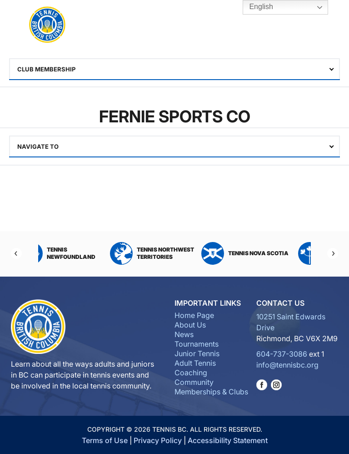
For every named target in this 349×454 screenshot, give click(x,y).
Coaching (190, 372)
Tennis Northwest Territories (170, 253)
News (184, 334)
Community (194, 382)
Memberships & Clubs (211, 391)
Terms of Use (105, 440)
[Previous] (16, 253)
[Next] (332, 253)
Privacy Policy (158, 440)
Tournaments (196, 343)
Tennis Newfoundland (76, 253)
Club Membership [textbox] (46, 69)
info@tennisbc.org (287, 364)
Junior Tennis (196, 353)
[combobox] (174, 69)
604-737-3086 (281, 353)
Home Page (194, 315)
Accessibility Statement (228, 440)
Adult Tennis (195, 363)
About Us (190, 324)
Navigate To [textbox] (38, 146)
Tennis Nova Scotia (263, 253)
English (254, 7)
